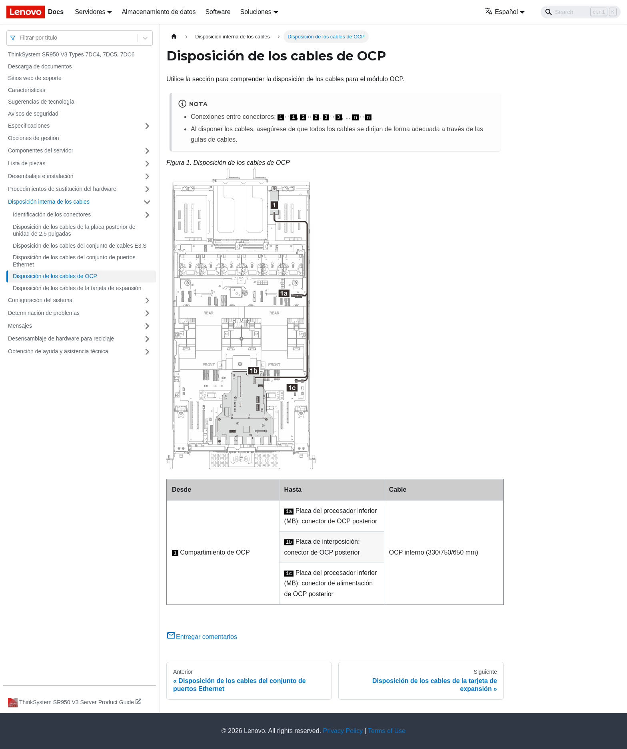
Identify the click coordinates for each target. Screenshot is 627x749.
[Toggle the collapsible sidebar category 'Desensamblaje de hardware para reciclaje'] (147, 338)
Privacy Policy (343, 730)
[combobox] (20, 37)
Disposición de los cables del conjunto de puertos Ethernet (74, 261)
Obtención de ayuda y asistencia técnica (58, 351)
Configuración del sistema (40, 300)
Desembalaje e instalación (40, 176)
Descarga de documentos (40, 66)
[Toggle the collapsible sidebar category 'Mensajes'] (147, 326)
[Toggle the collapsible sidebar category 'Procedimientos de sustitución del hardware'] (147, 189)
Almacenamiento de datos (159, 11)
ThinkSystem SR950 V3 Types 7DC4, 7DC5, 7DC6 (71, 54)
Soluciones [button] (256, 11)
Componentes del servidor (40, 150)
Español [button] (501, 11)
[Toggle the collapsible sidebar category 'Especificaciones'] (147, 126)
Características (26, 90)
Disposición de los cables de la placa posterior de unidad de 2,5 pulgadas (74, 230)
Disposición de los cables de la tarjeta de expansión (77, 288)
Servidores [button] (90, 11)
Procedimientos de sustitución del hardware (62, 189)
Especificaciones (29, 125)
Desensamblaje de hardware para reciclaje (61, 338)
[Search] (581, 12)
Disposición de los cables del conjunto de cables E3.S (80, 245)
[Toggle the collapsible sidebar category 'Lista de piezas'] (147, 163)
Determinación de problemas (44, 313)
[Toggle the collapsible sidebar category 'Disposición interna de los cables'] (147, 202)
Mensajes (20, 325)
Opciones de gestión (33, 138)
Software (217, 11)
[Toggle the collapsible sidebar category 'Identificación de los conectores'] (147, 214)
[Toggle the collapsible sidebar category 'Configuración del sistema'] (147, 300)
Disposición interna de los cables (49, 201)
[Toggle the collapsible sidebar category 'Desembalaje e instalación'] (147, 176)
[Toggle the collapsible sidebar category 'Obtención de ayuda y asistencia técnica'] (147, 351)
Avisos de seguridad (33, 113)
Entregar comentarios (201, 636)
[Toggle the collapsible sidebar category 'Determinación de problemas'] (147, 313)
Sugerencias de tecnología (41, 101)
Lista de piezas (26, 163)
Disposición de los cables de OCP (55, 276)
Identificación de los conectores (52, 214)
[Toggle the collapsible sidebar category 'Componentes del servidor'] (147, 150)
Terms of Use (386, 730)
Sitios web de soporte (35, 78)
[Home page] (174, 36)
